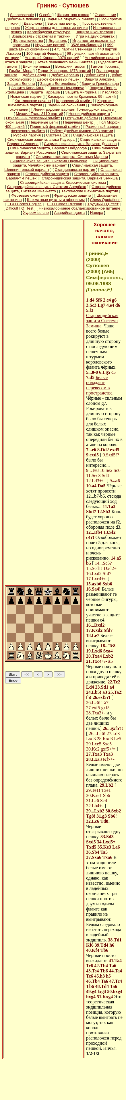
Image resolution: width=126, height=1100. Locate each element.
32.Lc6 (92, 821)
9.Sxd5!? (110, 454)
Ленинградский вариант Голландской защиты (74, 109)
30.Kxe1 (94, 795)
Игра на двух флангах (95, 36)
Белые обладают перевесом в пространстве (99, 385)
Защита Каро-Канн (27, 88)
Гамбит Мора (20, 71)
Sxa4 (108, 650)
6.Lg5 (104, 372)
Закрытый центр (61, 23)
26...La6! (97, 733)
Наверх (96, 212)
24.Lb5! (93, 692)
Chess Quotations (105, 200)
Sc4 (103, 800)
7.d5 (90, 377)
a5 (110, 661)
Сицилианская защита (93, 135)
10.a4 (91, 485)
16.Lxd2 (94, 573)
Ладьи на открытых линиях (70, 19)
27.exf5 (93, 707)
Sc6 (117, 470)
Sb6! (112, 816)
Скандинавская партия (75, 169)
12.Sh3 (104, 511)
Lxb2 (108, 656)
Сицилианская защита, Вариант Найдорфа (48, 148)
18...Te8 (107, 645)
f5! (89, 697)
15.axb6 (93, 583)
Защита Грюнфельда (100, 83)
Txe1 (106, 790)
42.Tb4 (101, 965)
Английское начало (102, 58)
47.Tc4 (115, 981)
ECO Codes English (24, 204)
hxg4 (91, 996)
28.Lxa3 (94, 759)
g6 (114, 300)
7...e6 (91, 449)
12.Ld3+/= (96, 480)
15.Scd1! (94, 568)
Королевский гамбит (74, 101)
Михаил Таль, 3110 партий (39, 114)
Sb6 (106, 795)
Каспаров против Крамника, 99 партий (82, 96)
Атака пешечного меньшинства (65, 62)
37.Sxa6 (93, 857)
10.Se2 (106, 470)
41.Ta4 (115, 960)
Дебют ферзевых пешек (58, 79)
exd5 (114, 449)
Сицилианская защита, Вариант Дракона (80, 144)
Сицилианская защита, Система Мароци (72, 157)
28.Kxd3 (105, 738)
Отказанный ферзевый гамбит (33, 118)
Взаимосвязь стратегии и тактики (40, 36)
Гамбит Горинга (105, 66)
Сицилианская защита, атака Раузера (41, 139)
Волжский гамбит (70, 66)
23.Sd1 (101, 687)
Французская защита (72, 195)
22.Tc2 (113, 681)
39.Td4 (101, 945)
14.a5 (116, 558)
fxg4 (102, 991)
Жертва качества (28, 40)
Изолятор (110, 92)
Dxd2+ (110, 568)
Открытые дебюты (81, 118)
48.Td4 (102, 986)
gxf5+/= (108, 749)
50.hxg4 (114, 991)
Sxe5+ (108, 743)
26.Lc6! (93, 702)
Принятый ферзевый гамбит (55, 126)
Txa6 (107, 857)
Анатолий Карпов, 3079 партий (52, 58)
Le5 (117, 738)
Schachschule (22, 15)
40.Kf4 (92, 950)
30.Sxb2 (113, 810)
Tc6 (89, 965)
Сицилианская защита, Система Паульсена (48, 161)
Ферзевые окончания (30, 195)
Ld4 (90, 687)
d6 (117, 305)
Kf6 (90, 945)
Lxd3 (91, 738)
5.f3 (89, 310)
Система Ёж (56, 135)
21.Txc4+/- (96, 661)
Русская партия (27, 135)
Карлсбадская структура (48, 32)
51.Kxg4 (105, 996)
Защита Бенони (21, 83)
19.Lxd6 (94, 650)
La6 (116, 847)
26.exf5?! (102, 697)
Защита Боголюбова (58, 83)
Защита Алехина (100, 79)
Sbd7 (91, 511)
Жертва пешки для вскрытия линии (56, 28)
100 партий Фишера (43, 53)
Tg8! (90, 816)
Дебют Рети (94, 75)
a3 (104, 692)
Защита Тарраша (44, 92)
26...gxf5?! (113, 728)
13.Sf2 (109, 532)
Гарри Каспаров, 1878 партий (64, 71)
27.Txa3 (94, 754)
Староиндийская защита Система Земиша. (102, 320)
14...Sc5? (103, 563)
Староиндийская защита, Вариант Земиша (80, 178)
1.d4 (90, 300)
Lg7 (101, 305)
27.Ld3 (113, 733)
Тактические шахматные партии (89, 191)
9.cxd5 (92, 454)
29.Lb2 (106, 785)
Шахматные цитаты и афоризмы (56, 200)
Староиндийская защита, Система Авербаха (46, 187)
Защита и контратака (94, 32)
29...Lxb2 (95, 810)
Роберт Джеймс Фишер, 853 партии (81, 131)
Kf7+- (109, 759)
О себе (45, 15)
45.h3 (99, 976)
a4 (111, 687)
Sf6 (99, 300)
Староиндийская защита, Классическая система (63, 182)
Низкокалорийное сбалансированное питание (79, 208)
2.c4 (107, 300)
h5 (108, 976)
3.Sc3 (91, 305)
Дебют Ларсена (65, 75)
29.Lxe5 (93, 743)
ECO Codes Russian (64, 204)
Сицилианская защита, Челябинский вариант (66, 163)
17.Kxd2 (94, 630)
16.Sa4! (93, 589)
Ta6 (112, 965)
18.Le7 (92, 635)
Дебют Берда (34, 75)
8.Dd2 (103, 449)
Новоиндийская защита (89, 114)
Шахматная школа (73, 15)
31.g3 (101, 816)
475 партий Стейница (73, 49)
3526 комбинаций (86, 45)
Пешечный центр (78, 122)
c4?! (90, 537)
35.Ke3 (104, 847)
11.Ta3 (109, 506)
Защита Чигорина (80, 92)
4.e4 (110, 305)
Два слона (33, 23)
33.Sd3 (107, 836)
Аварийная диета (69, 212)
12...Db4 (94, 532)
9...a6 (115, 480)
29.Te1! (93, 790)
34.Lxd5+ (106, 841)
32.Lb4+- (94, 805)
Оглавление (105, 15)
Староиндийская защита (47, 174)
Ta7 (105, 702)
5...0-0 (92, 372)
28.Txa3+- (95, 712)
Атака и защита (18, 62)
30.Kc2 (93, 749)
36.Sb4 (92, 852)
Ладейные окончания (66, 105)
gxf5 (105, 707)
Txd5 (91, 847)
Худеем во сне (36, 212)
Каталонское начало (33, 101)
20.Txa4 (94, 656)
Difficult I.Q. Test (20, 208)
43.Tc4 (92, 970)
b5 (88, 563)
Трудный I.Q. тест (103, 204)
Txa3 (108, 754)
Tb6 (104, 950)
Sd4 (105, 475)
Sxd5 (91, 841)
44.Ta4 (115, 970)
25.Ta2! (115, 692)
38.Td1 (115, 939)
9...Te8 (92, 470)
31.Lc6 (92, 800)
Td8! (105, 821)
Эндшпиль (58, 40)
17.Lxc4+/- (96, 578)
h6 (111, 945)
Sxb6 (107, 583)
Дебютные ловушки (23, 19)
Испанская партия (26, 96)
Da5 (102, 485)
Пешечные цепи (43, 122)
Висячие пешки (36, 66)
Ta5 (104, 852)
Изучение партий (50, 45)
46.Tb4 (93, 981)
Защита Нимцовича (67, 88)
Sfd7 (107, 573)
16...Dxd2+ (96, 625)
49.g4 (91, 991)
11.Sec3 (93, 475)
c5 (113, 372)
